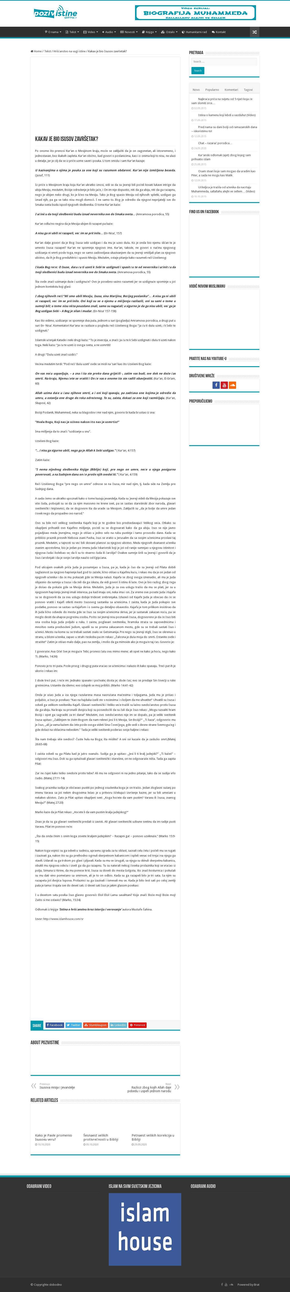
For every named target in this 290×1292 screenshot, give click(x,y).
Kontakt (219, 32)
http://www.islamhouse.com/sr (63, 919)
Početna (36, 31)
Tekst (71, 32)
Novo (196, 89)
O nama (51, 32)
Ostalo (168, 32)
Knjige (148, 32)
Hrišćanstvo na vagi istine (69, 51)
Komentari (231, 89)
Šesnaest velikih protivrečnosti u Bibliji (100, 1137)
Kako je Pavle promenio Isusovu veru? (53, 1137)
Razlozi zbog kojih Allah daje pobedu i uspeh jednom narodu (148, 1088)
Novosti (127, 32)
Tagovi (248, 89)
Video (89, 32)
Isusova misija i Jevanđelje (63, 1086)
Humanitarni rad (194, 32)
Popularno (212, 89)
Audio (107, 32)
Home (36, 51)
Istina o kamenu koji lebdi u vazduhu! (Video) (227, 115)
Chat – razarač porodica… (215, 143)
